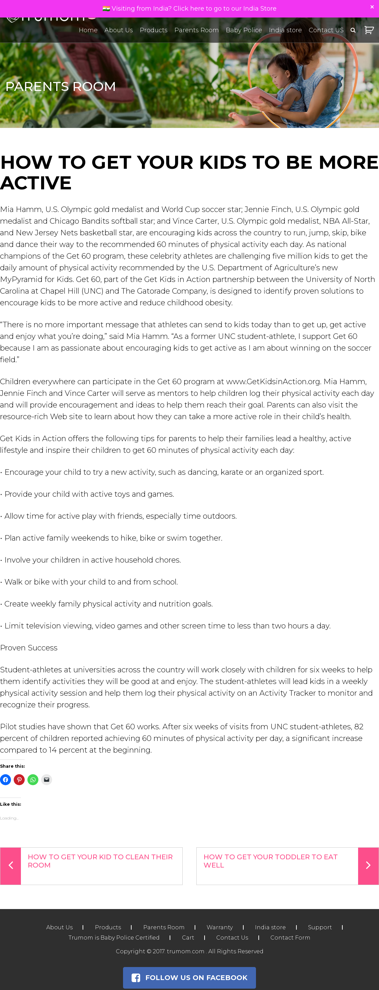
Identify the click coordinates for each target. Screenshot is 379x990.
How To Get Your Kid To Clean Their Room (86, 866)
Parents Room (196, 30)
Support (321, 927)
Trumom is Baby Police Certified (113, 938)
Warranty (220, 927)
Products (154, 30)
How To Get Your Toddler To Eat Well (291, 866)
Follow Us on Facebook (189, 978)
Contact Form (291, 938)
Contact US (326, 30)
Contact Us (232, 938)
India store (285, 30)
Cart (188, 938)
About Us (119, 30)
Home (88, 30)
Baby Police (244, 30)
